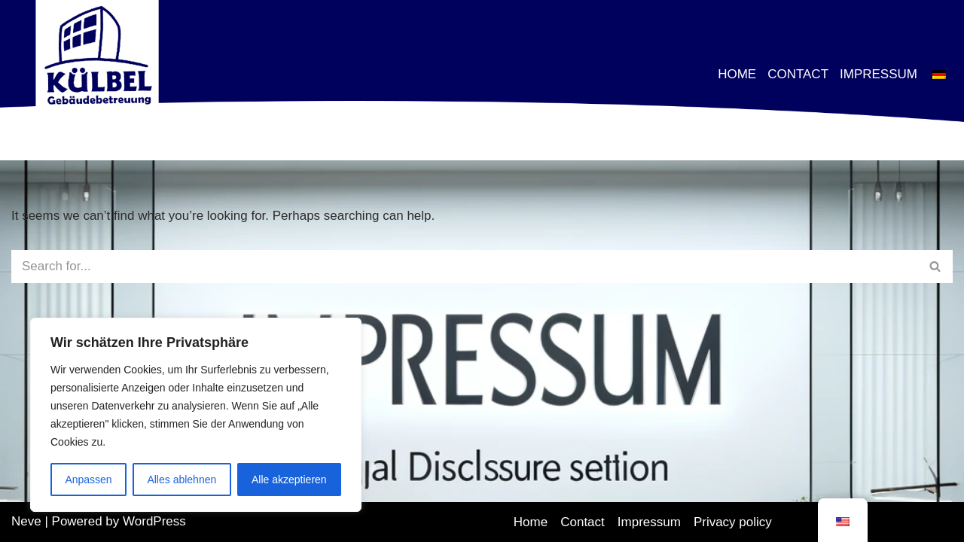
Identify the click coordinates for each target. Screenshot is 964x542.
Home (737, 74)
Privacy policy (733, 522)
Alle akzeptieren (289, 479)
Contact (797, 74)
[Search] (465, 266)
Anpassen (88, 479)
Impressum (878, 74)
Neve (26, 521)
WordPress (154, 521)
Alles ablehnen (181, 479)
